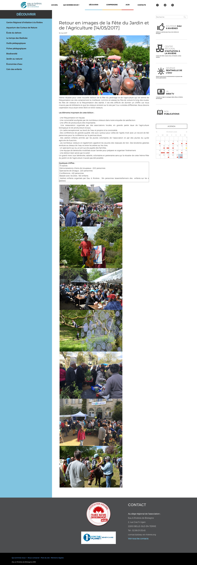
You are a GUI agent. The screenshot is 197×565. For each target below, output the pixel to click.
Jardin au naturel (14, 59)
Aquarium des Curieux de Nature (21, 27)
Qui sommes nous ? (71, 5)
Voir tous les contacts (138, 538)
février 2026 (171, 132)
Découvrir (26, 14)
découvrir (93, 5)
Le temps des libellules (16, 38)
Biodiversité (11, 53)
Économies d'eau (14, 64)
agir (128, 5)
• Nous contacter (33, 558)
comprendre (112, 5)
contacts (142, 5)
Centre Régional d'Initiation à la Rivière (24, 22)
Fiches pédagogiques (16, 48)
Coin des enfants (14, 69)
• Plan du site (45, 558)
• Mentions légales (57, 558)
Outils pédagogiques (16, 43)
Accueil (54, 5)
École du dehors (13, 33)
